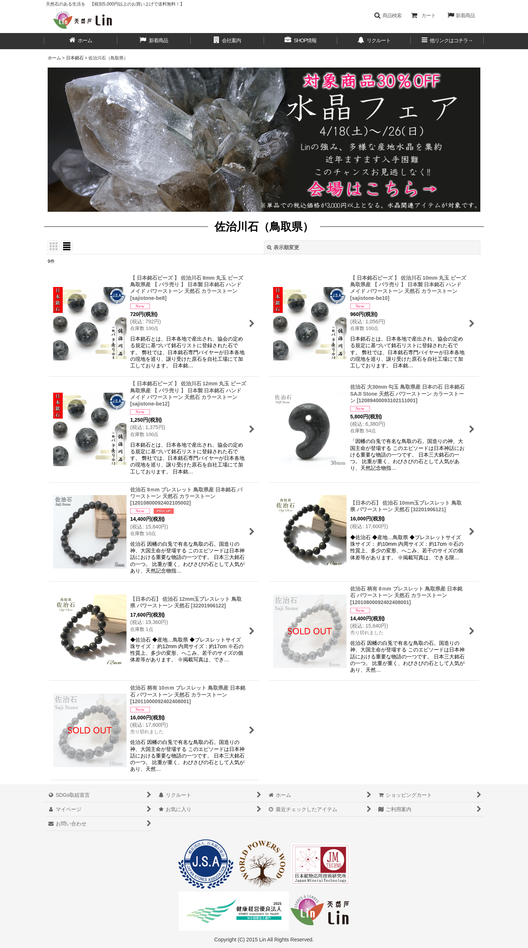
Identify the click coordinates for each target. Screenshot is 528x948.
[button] (387, 15)
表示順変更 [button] (283, 247)
